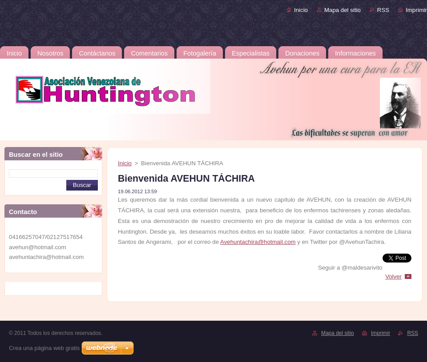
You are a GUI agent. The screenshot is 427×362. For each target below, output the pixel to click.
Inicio (301, 10)
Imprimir (416, 10)
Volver (393, 276)
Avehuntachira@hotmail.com (258, 242)
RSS (383, 10)
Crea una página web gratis (44, 348)
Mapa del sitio (342, 10)
